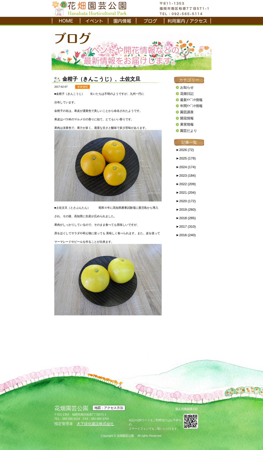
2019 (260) (186, 209)
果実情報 (187, 124)
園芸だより (188, 131)
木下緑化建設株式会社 (95, 424)
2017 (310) (186, 226)
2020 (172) (186, 201)
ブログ (150, 21)
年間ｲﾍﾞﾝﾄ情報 (191, 106)
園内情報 (122, 21)
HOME (66, 21)
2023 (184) (186, 175)
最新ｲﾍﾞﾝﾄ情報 (191, 100)
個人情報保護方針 (186, 408)
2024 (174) (186, 167)
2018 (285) (186, 218)
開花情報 (187, 118)
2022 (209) (186, 184)
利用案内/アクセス (187, 21)
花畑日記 (187, 93)
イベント (94, 21)
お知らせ (187, 87)
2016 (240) (186, 235)
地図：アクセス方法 (108, 408)
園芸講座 (187, 112)
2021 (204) (186, 192)
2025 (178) (186, 158)
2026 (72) (185, 150)
